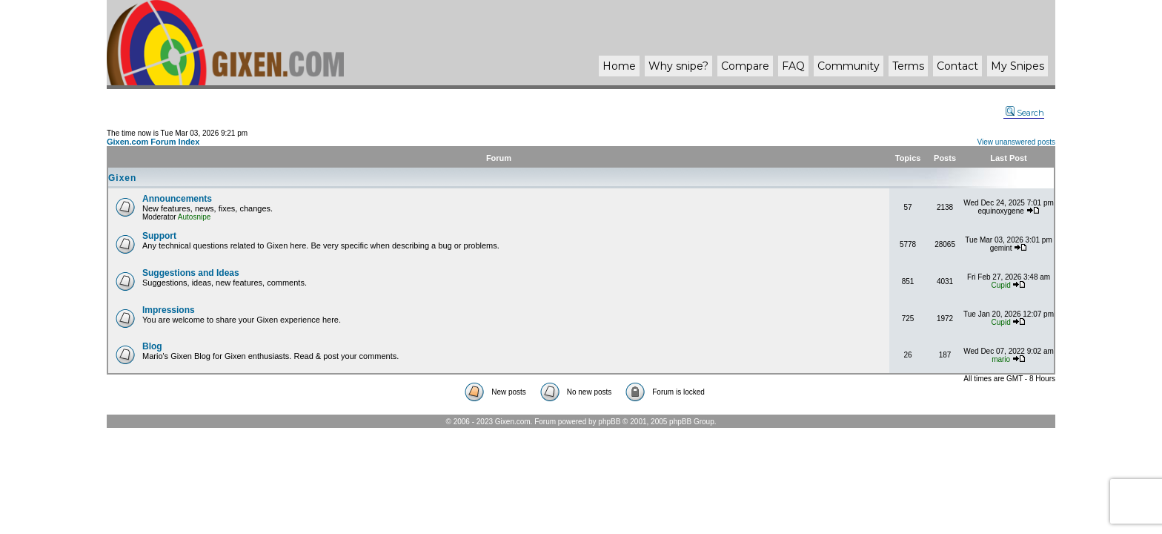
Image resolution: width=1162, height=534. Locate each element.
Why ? (678, 66)
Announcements (177, 199)
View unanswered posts (1016, 142)
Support (159, 236)
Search (1025, 113)
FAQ (793, 66)
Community (848, 66)
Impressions (168, 310)
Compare (745, 66)
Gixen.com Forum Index (153, 141)
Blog (152, 346)
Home (619, 66)
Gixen (122, 178)
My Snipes (1017, 66)
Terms (908, 66)
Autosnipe (194, 217)
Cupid (1001, 285)
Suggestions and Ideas (190, 273)
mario (1001, 359)
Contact (957, 66)
